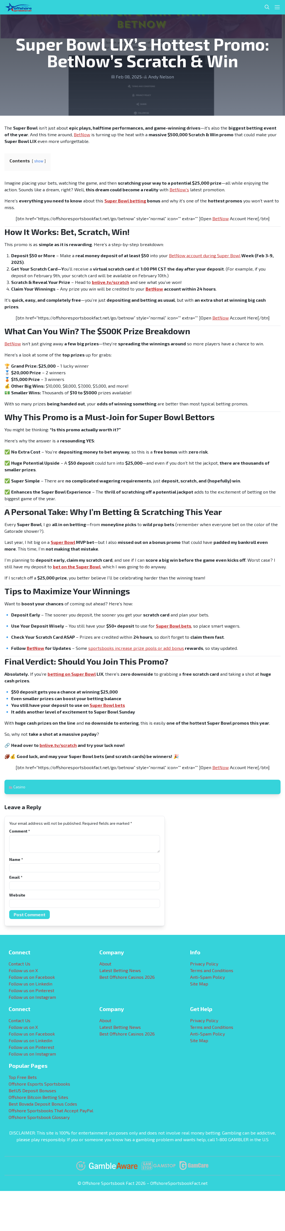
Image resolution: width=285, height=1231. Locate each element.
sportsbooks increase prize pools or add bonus (136, 648)
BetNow (82, 134)
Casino (19, 786)
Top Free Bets (23, 1077)
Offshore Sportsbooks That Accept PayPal (51, 1110)
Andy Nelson (161, 76)
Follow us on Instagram (32, 997)
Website (17, 895)
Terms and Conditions (211, 970)
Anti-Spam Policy (207, 977)
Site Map (199, 983)
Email (15, 877)
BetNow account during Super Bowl (204, 255)
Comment (19, 831)
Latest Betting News (120, 970)
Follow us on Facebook (32, 977)
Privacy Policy (204, 963)
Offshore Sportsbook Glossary (39, 1117)
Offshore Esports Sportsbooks (39, 1083)
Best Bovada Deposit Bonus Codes (43, 1103)
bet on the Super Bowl (76, 566)
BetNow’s (179, 189)
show (38, 161)
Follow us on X (23, 970)
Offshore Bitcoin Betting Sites (38, 1097)
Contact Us (19, 963)
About (105, 963)
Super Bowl (63, 542)
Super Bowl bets (173, 625)
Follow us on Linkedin (30, 983)
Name (16, 859)
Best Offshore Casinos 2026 (127, 977)
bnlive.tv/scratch (110, 282)
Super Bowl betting (125, 200)
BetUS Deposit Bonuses (32, 1090)
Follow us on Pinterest (31, 990)
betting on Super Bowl (72, 674)
